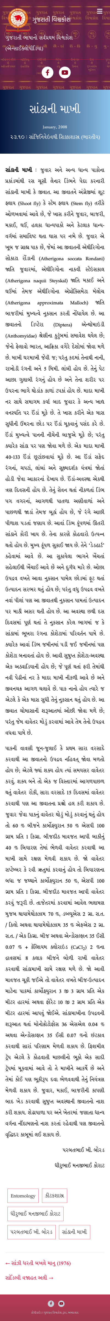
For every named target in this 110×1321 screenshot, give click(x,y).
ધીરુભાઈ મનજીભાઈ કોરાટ (35, 1214)
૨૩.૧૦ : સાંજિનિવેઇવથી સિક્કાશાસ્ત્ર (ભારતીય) (55, 137)
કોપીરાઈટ (36, 1313)
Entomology (23, 1196)
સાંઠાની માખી (74, 1232)
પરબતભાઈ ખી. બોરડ (31, 1232)
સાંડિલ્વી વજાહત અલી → (29, 1278)
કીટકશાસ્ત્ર (54, 1196)
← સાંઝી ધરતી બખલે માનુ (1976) (38, 1263)
